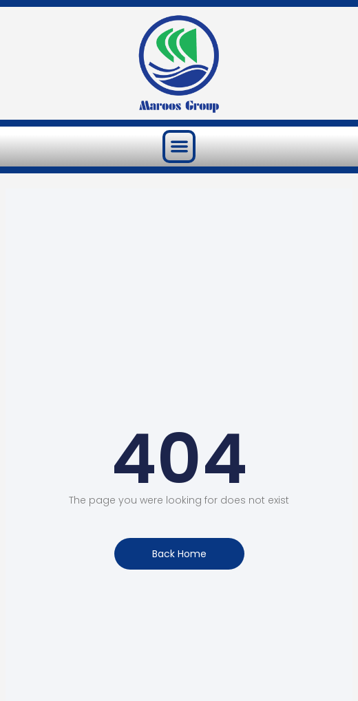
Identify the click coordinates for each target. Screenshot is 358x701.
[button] (179, 147)
